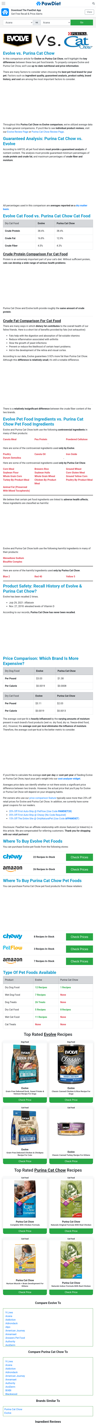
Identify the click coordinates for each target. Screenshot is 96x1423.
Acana (8, 1316)
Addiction (10, 1319)
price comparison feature (42, 798)
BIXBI (8, 1390)
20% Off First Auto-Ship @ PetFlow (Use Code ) (40, 811)
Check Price (25, 1100)
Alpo (7, 1327)
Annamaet (10, 1334)
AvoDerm (10, 1345)
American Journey (15, 1330)
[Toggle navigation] (3, 3)
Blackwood (11, 1394)
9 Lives (9, 1312)
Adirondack (11, 1323)
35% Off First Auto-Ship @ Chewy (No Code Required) (37, 814)
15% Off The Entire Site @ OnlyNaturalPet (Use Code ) (44, 818)
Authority (10, 1341)
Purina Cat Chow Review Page (48, 131)
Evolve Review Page (17, 131)
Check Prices (79, 857)
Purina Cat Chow (13, 1409)
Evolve (7, 1413)
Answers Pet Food (15, 1337)
